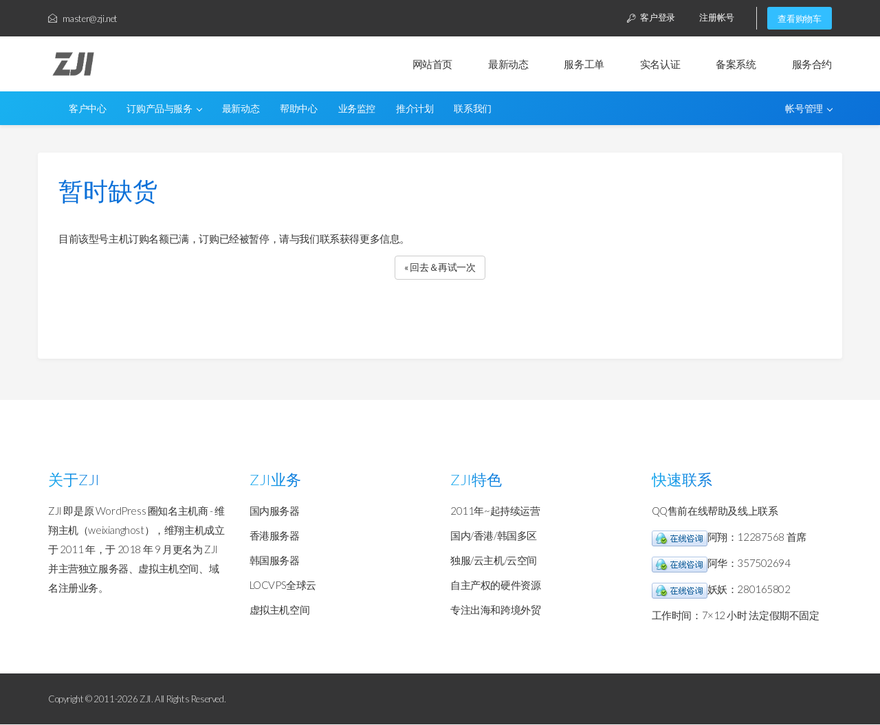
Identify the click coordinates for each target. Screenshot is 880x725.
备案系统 (736, 64)
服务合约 (812, 64)
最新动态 (508, 64)
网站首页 (432, 64)
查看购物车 (799, 18)
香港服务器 (275, 536)
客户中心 (87, 109)
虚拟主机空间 (280, 610)
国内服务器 (275, 511)
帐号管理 (809, 109)
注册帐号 (715, 17)
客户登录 (648, 17)
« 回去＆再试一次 (439, 267)
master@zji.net (83, 18)
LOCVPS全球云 (283, 585)
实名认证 (660, 64)
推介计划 (414, 109)
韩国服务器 (275, 561)
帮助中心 (298, 109)
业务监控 (356, 109)
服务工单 (584, 64)
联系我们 (472, 109)
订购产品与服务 (164, 109)
